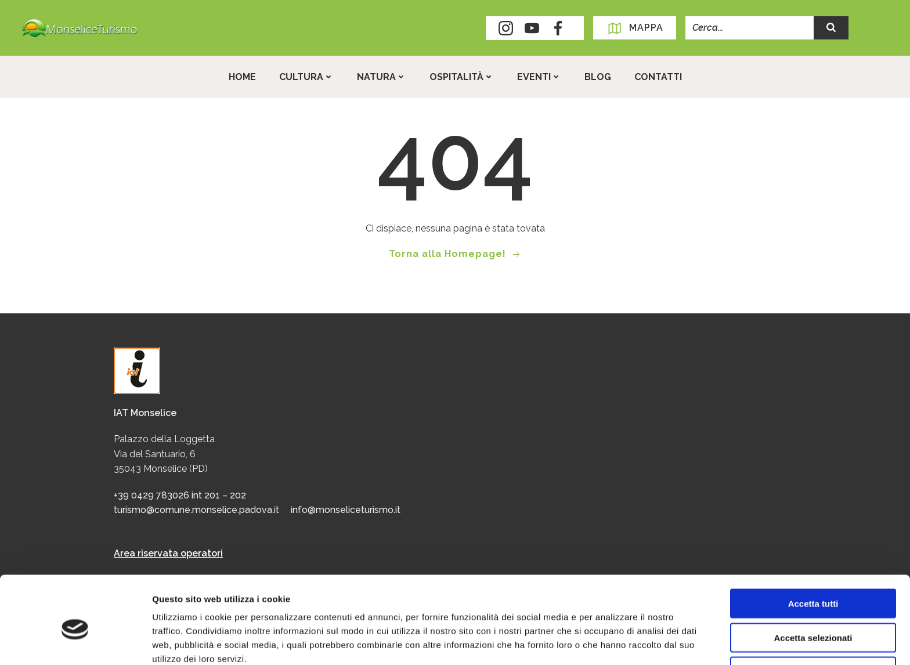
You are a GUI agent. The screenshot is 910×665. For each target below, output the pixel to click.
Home (242, 76)
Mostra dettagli (610, 642)
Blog (597, 76)
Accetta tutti (813, 549)
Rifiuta (813, 617)
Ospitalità (461, 76)
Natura (381, 76)
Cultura (306, 76)
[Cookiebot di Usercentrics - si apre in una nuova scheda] (75, 642)
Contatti (658, 76)
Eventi (539, 76)
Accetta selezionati (813, 583)
